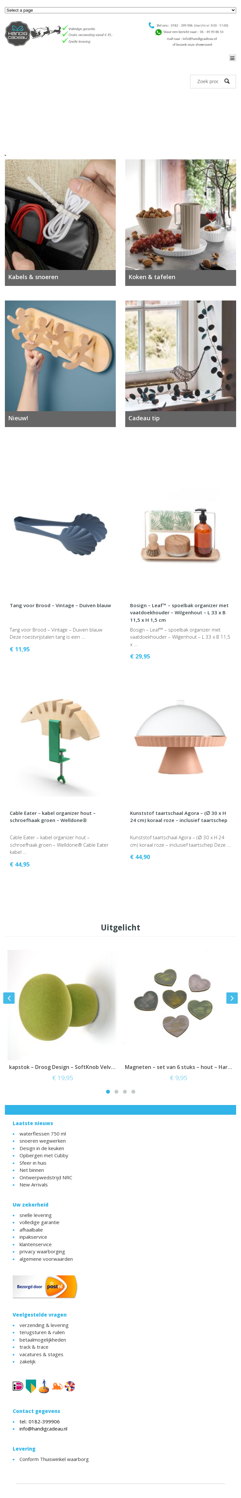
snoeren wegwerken (43, 1140)
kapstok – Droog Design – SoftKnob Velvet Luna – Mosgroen (62, 1067)
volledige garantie (40, 1222)
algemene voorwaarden (46, 1259)
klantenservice (36, 1244)
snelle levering (36, 1215)
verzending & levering (44, 1325)
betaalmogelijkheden (43, 1339)
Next (229, 126)
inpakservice (33, 1237)
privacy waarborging (42, 1251)
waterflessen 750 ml (43, 1133)
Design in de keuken (42, 1148)
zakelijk (27, 1361)
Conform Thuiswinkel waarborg (54, 1459)
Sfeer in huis (33, 1163)
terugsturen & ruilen (42, 1332)
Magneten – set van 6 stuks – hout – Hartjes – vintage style (178, 1067)
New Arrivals (34, 1184)
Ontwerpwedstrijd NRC (46, 1177)
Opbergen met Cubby (44, 1155)
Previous (11, 126)
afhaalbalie (31, 1229)
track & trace (34, 1347)
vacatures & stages (41, 1354)
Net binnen (32, 1170)
